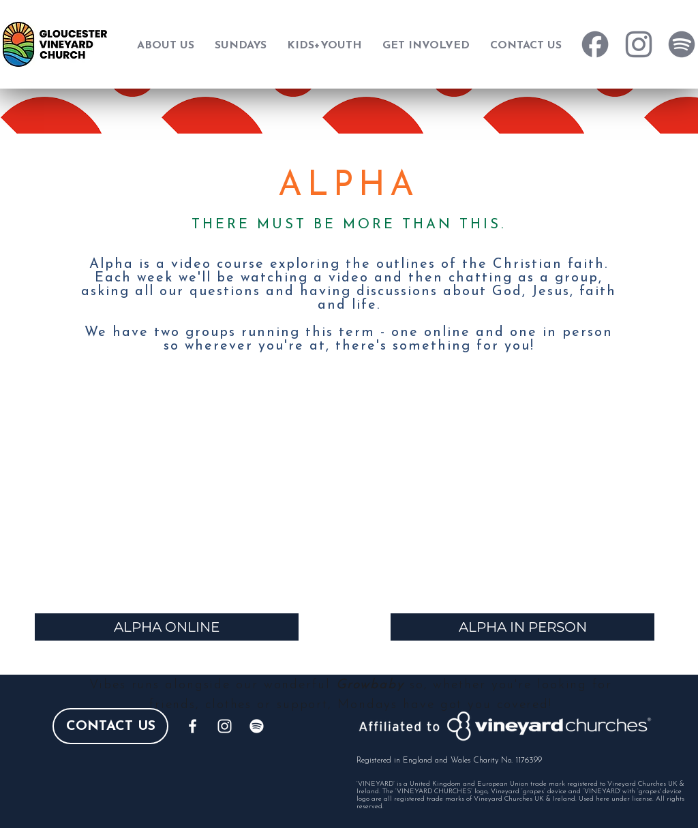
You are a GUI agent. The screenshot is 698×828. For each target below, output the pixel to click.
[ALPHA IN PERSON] (522, 627)
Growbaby (370, 685)
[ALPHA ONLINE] (167, 627)
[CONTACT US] (110, 726)
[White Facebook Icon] (192, 726)
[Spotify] (256, 726)
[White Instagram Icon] (224, 726)
